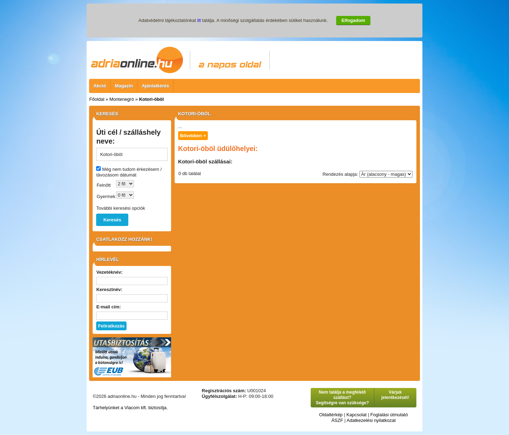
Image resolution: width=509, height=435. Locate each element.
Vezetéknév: (109, 272)
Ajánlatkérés (155, 85)
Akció (99, 85)
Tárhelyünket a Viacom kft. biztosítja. (130, 407)
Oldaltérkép (331, 414)
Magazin (124, 85)
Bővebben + (193, 135)
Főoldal (96, 99)
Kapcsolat (356, 414)
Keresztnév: (109, 289)
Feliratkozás (111, 326)
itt (199, 20)
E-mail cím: (108, 306)
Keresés (112, 219)
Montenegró (122, 99)
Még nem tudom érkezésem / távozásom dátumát (129, 172)
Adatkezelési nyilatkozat (371, 420)
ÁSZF (337, 420)
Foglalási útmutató (389, 414)
